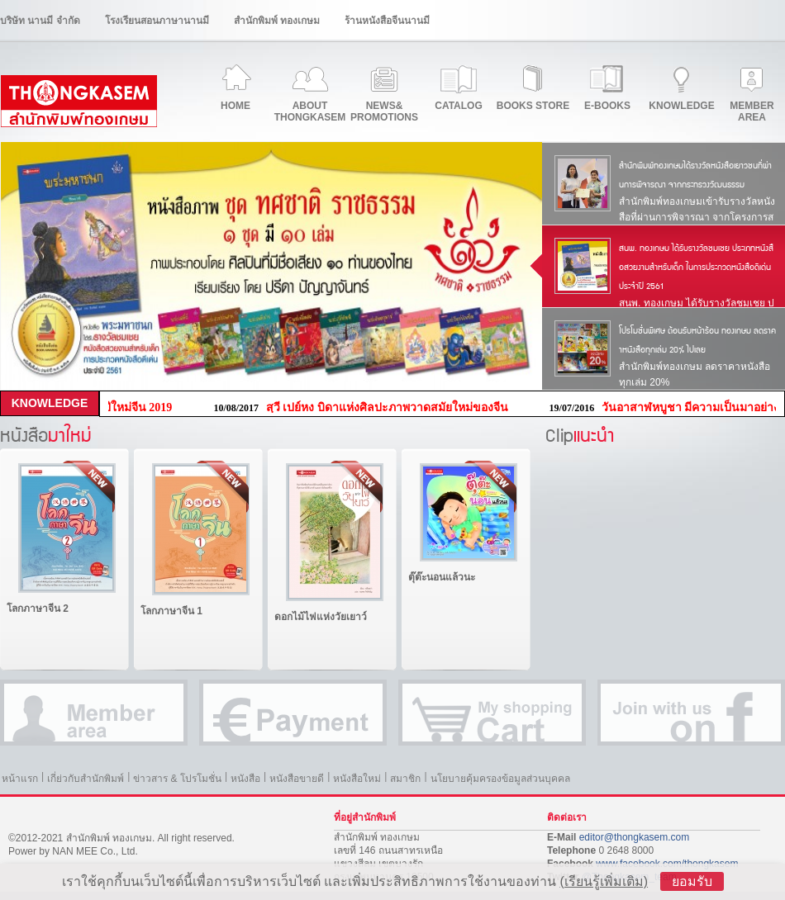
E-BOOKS (607, 105)
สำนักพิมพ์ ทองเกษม (277, 20)
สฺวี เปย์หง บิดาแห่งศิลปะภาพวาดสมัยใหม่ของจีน (392, 407)
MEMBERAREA (751, 111)
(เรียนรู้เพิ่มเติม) (603, 881)
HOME (235, 105)
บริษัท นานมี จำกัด (40, 20)
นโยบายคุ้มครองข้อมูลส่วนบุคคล (500, 778)
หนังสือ (245, 778)
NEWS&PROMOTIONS (384, 111)
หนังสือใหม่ (357, 778)
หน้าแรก (20, 778)
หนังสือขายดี (296, 778)
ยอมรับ (692, 881)
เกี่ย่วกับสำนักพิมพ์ (85, 778)
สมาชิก (405, 778)
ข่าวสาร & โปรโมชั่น (177, 778)
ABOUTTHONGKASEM (310, 111)
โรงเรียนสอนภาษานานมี (157, 20)
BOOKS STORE (533, 105)
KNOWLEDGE (681, 105)
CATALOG (459, 105)
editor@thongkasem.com (634, 837)
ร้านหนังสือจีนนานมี (387, 20)
